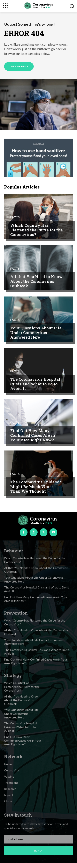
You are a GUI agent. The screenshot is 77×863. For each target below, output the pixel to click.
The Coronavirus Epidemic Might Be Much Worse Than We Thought (36, 486)
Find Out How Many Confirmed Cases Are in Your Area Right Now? (32, 435)
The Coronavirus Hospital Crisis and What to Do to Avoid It (35, 384)
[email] (38, 839)
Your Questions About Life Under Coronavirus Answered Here (35, 332)
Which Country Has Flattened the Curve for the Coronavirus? (36, 230)
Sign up (38, 850)
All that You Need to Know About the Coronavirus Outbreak (36, 281)
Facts (15, 217)
